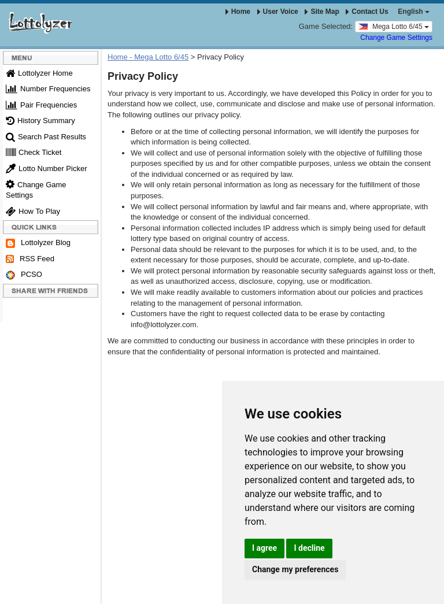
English (414, 12)
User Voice (277, 12)
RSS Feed (30, 259)
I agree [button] (264, 548)
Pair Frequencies (41, 105)
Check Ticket (33, 152)
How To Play (33, 211)
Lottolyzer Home (39, 73)
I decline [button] (309, 548)
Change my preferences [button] (295, 569)
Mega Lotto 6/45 (393, 26)
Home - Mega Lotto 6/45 (148, 57)
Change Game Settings (396, 38)
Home (237, 12)
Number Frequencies (48, 88)
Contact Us (367, 12)
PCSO (24, 275)
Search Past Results (46, 136)
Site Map (322, 12)
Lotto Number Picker (46, 168)
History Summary (40, 120)
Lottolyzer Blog (38, 243)
